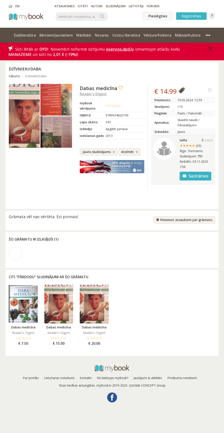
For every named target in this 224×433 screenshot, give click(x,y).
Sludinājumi (116, 6)
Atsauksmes (64, 6)
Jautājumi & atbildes (148, 378)
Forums (153, 6)
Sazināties (195, 176)
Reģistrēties (191, 16)
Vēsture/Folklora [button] (157, 35)
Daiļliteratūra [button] (25, 35)
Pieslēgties (157, 16)
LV (10, 6)
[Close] (210, 48)
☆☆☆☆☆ (113, 105)
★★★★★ (190, 145)
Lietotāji (136, 6)
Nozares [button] (102, 35)
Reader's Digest (93, 94)
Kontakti (86, 378)
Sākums (14, 76)
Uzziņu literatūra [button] (126, 35)
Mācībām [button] (83, 35)
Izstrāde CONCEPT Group (147, 385)
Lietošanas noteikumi (59, 378)
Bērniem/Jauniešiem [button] (56, 35)
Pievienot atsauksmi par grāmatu (184, 220)
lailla (183, 140)
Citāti (83, 6)
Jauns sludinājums (99, 152)
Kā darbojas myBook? (112, 378)
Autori (97, 6)
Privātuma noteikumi (182, 378)
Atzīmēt (129, 152)
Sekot (207, 140)
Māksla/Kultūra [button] (187, 35)
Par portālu (31, 378)
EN (17, 6)
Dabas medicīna (23, 327)
